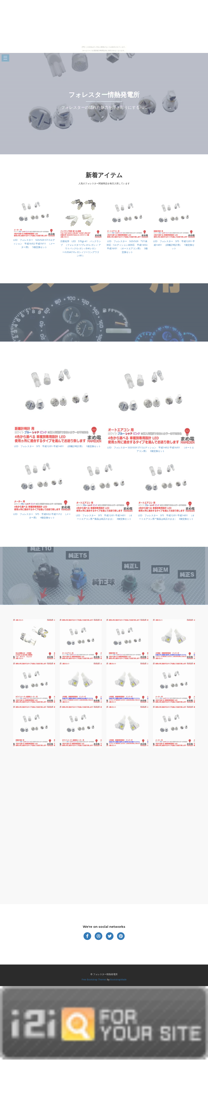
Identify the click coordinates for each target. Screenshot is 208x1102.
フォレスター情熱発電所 (104, 95)
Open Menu (5, 58)
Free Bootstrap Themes (94, 979)
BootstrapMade (118, 979)
